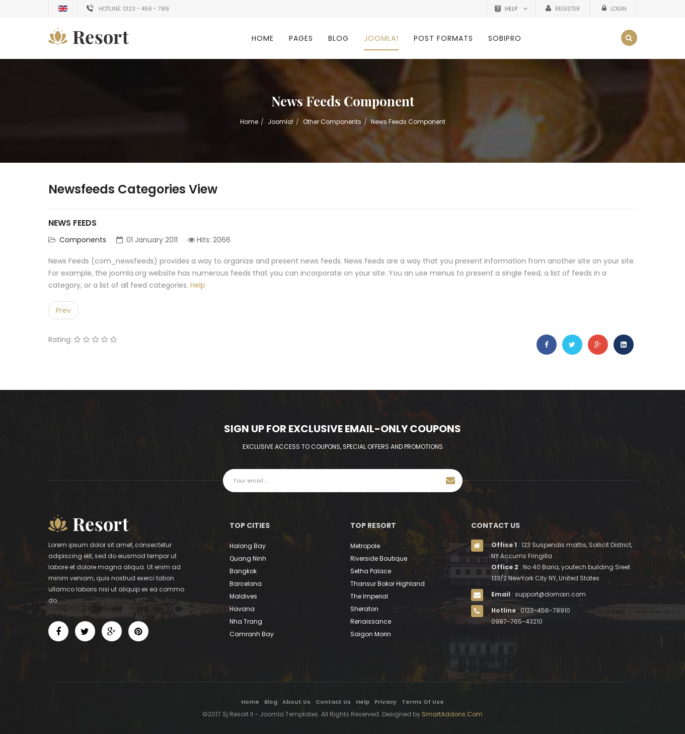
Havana (242, 609)
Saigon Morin (370, 634)
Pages (301, 38)
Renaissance (370, 621)
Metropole (365, 546)
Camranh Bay (252, 634)
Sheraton (364, 609)
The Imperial (369, 596)
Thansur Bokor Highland (387, 583)
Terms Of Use (423, 702)
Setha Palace (370, 571)
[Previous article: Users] (63, 310)
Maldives (243, 596)
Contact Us (333, 702)
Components (82, 240)
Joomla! (381, 38)
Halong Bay (248, 546)
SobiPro (504, 38)
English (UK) (62, 9)
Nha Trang (246, 621)
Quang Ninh (248, 558)
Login (618, 9)
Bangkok (243, 571)
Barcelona (246, 583)
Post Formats (443, 38)
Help (197, 285)
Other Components (332, 121)
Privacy (385, 702)
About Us (296, 702)
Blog (338, 38)
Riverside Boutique (378, 558)
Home (263, 38)
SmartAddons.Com (452, 714)
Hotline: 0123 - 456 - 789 (134, 9)
